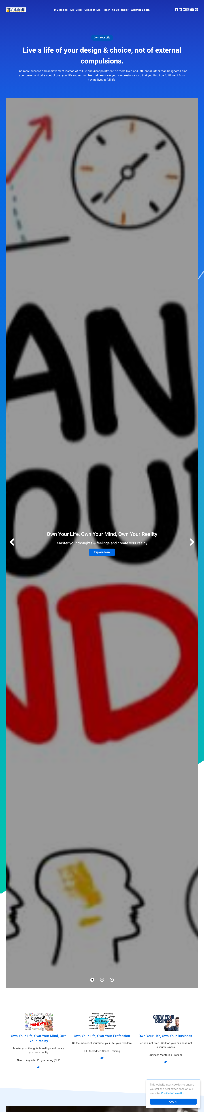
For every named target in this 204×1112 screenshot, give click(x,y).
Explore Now (102, 552)
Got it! (173, 1101)
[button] (192, 542)
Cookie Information (173, 1093)
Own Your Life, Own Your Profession (102, 1036)
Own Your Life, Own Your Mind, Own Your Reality (39, 1038)
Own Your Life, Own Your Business (165, 1036)
